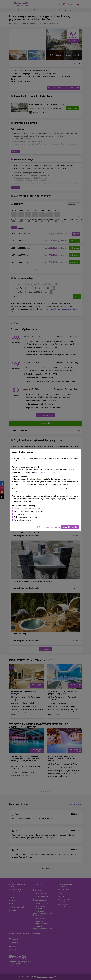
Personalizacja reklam (22, 520)
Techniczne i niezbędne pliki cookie (27, 508)
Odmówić (38, 527)
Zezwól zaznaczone (53, 527)
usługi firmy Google (48, 472)
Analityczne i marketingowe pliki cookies (29, 511)
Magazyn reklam (20, 514)
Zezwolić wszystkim (70, 527)
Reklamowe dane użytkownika (25, 517)
